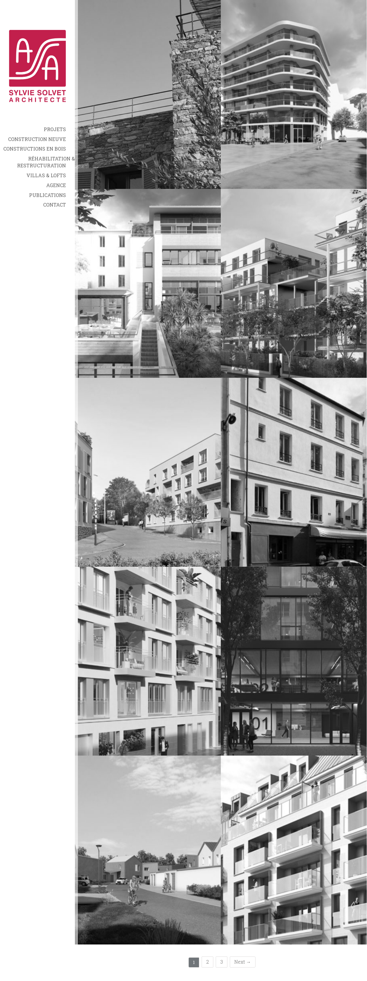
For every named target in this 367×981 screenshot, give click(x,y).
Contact (54, 204)
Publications (47, 195)
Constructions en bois (34, 148)
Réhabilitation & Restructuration (46, 162)
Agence (56, 185)
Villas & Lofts (46, 175)
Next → (242, 962)
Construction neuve (37, 139)
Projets (55, 129)
